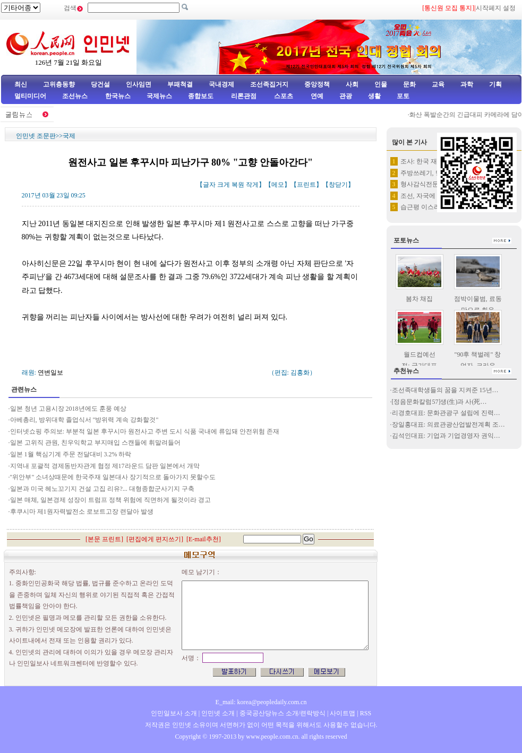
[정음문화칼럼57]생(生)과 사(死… (439, 401)
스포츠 (282, 96)
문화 (409, 84)
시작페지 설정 (496, 8)
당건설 (100, 84)
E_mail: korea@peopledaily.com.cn (261, 702)
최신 (20, 84)
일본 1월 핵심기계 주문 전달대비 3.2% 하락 (71, 454)
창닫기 (338, 184)
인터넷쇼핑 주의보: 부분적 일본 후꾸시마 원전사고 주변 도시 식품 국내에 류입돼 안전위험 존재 (144, 431)
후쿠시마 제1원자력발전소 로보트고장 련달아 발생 (81, 511)
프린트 (306, 184)
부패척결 (180, 84)
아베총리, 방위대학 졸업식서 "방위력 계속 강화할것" (84, 419)
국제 (69, 136)
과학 (466, 84)
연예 (316, 96)
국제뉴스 (159, 96)
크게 (223, 184)
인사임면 (138, 84)
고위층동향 (59, 84)
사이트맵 (342, 713)
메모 (277, 184)
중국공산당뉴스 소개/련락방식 (282, 713)
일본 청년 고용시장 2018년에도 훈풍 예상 (68, 408)
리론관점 (243, 96)
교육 (438, 84)
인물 (380, 84)
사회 (352, 84)
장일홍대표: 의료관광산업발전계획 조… (448, 424)
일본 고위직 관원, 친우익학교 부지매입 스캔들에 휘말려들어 (95, 442)
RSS (365, 713)
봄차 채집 (419, 298)
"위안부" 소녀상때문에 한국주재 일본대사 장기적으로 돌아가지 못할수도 (113, 477)
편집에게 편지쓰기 (155, 539)
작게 (252, 184)
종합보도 (200, 96)
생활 (374, 96)
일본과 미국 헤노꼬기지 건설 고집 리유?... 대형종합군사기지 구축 (102, 488)
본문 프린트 (104, 539)
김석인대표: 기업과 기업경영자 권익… (446, 435)
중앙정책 (317, 84)
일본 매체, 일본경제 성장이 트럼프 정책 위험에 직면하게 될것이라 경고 (110, 500)
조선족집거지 (269, 84)
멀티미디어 (30, 96)
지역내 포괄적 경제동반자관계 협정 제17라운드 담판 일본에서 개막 (105, 466)
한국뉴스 (118, 96)
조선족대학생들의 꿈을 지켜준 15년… (445, 390)
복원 (238, 184)
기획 (495, 84)
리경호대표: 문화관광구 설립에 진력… (446, 413)
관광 (345, 96)
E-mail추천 (204, 539)
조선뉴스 (75, 96)
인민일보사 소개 (174, 713)
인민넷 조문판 (36, 136)
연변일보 (50, 372)
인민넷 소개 (217, 713)
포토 (403, 96)
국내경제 (221, 84)
